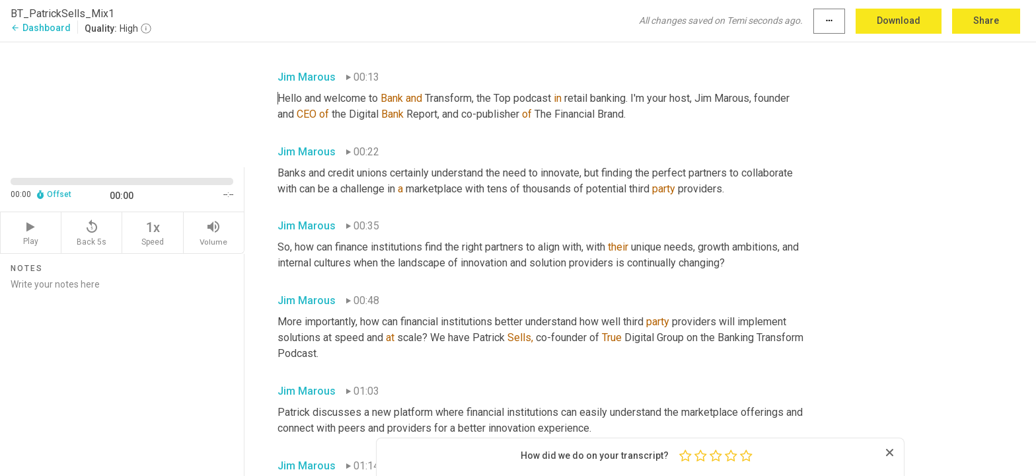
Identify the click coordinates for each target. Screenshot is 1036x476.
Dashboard (41, 27)
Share (986, 20)
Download (898, 20)
